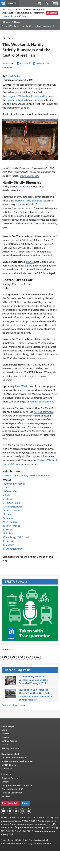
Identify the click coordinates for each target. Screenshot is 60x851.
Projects (5, 737)
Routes (30, 261)
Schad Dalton (13, 76)
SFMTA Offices (9, 765)
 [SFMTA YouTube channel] (5, 657)
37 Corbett (8, 545)
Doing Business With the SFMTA (17, 785)
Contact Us (7, 768)
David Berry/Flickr (29, 175)
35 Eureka (7, 541)
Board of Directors (10, 778)
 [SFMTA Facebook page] (13, 657)
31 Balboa (7, 533)
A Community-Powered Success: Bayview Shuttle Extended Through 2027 (33, 680)
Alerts (4, 9)
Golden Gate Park (39, 475)
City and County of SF (12, 789)
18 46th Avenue (11, 510)
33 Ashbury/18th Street (15, 537)
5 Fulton (7, 499)
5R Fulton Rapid (11, 502)
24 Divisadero (10, 522)
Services (5, 733)
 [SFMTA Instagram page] (29, 657)
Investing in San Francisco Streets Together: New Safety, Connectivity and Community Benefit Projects (36, 694)
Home (6, 22)
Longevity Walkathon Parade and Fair (27, 96)
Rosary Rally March (17, 100)
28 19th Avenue (11, 525)
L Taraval (7, 487)
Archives (6, 796)
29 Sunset (7, 529)
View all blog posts (12, 705)
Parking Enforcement (41, 401)
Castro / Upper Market (14, 475)
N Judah (6, 495)
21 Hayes (7, 514)
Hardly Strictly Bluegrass (28, 200)
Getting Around (9, 741)
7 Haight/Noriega (12, 506)
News (17, 22)
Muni (4, 730)
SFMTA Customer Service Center (17, 761)
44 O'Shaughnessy (12, 548)
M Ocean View (10, 491)
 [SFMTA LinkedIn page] (37, 657)
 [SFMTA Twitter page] (21, 657)
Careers (5, 781)
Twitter (40, 63)
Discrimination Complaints (14, 757)
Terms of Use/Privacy (12, 792)
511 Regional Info (10, 748)
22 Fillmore (8, 518)
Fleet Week (21, 386)
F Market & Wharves (13, 483)
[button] (39, 3)
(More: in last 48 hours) (16, 16)
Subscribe (52, 12)
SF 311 (5, 744)
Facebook (25, 63)
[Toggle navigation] (55, 3)
